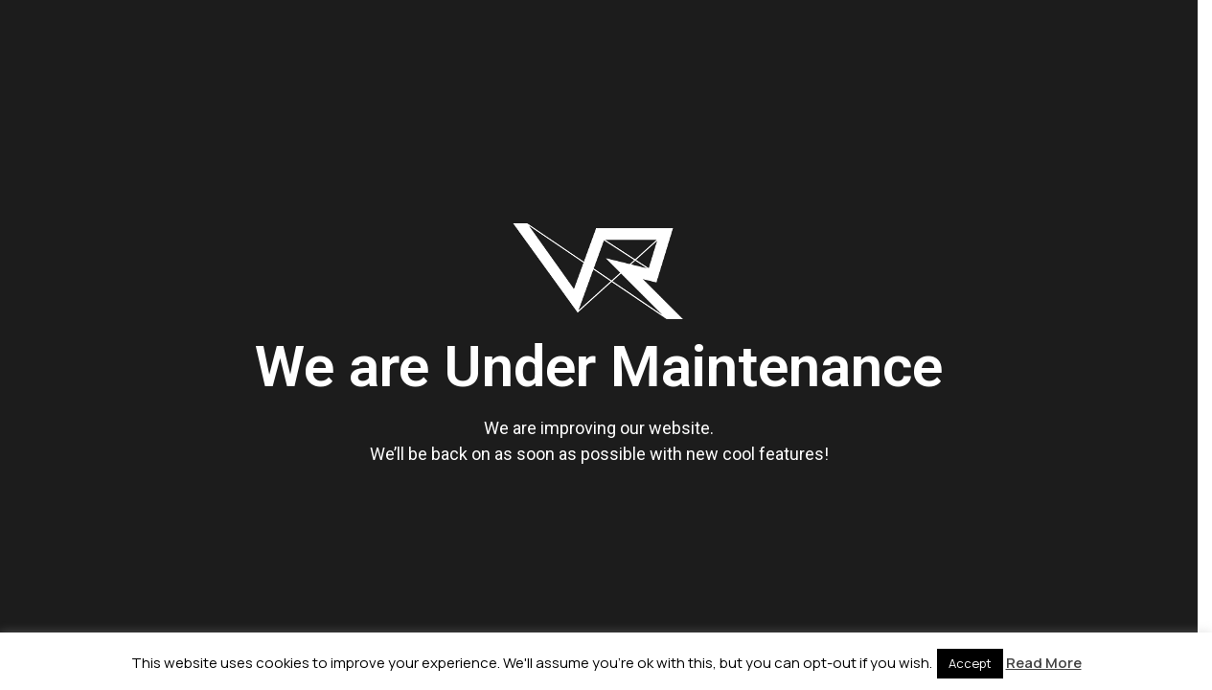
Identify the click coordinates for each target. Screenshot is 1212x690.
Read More (1044, 663)
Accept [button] (970, 663)
